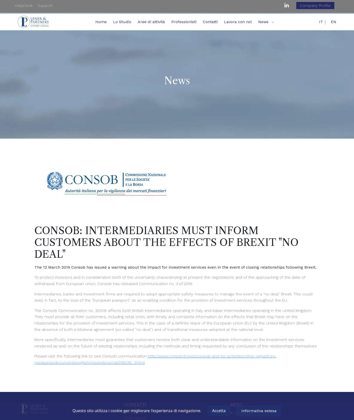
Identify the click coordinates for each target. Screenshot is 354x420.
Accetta (219, 410)
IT (321, 21)
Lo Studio (122, 21)
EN (333, 21)
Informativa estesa (259, 410)
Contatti (210, 21)
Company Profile (315, 5)
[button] (272, 22)
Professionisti (183, 21)
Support (45, 5)
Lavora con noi (238, 21)
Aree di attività (151, 21)
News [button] (263, 21)
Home (101, 21)
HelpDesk (24, 5)
